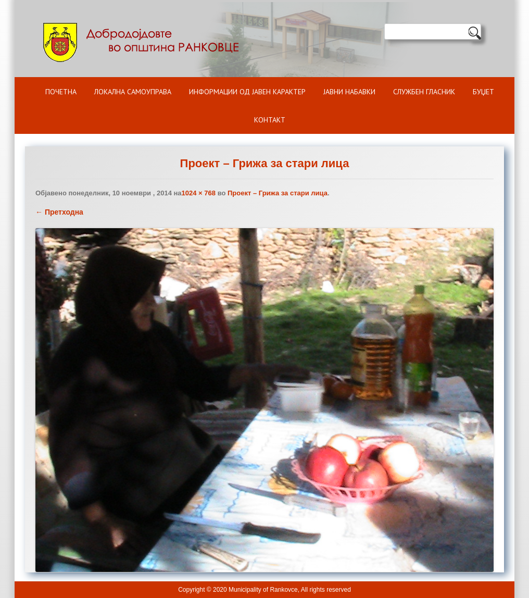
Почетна (61, 91)
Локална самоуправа (132, 91)
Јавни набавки (349, 91)
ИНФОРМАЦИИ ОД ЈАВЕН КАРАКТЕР (247, 91)
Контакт (269, 119)
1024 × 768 (199, 193)
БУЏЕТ (483, 91)
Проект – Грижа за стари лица (278, 193)
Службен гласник (424, 91)
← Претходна (59, 212)
